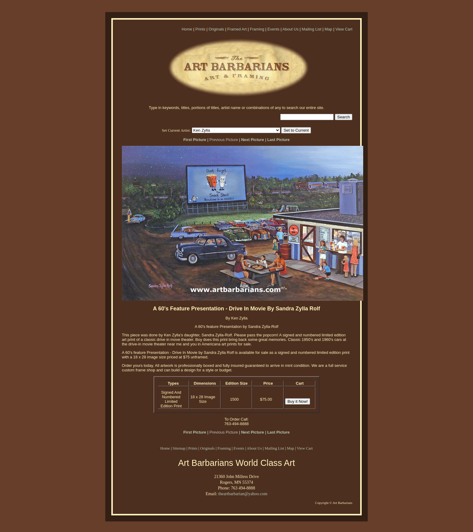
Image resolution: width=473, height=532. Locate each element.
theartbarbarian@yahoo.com (242, 493)
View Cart (343, 29)
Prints (200, 29)
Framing (257, 29)
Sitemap (179, 448)
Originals (216, 29)
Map (328, 29)
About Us (290, 29)
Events (274, 29)
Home (187, 29)
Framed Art (236, 29)
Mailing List (311, 29)
